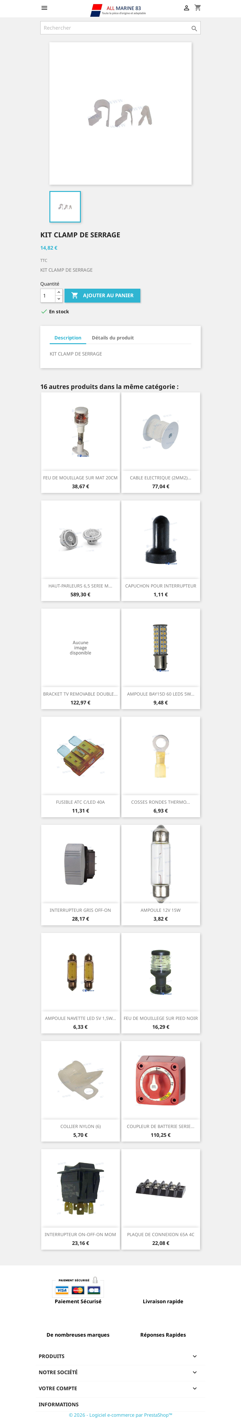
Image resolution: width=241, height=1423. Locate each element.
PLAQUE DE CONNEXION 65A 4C (160, 1234)
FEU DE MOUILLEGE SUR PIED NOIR (161, 1018)
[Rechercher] (120, 27)
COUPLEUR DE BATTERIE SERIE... (160, 1126)
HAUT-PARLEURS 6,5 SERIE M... (80, 586)
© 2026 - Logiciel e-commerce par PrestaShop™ (120, 1415)
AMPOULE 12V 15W (161, 910)
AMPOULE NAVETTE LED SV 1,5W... (80, 1018)
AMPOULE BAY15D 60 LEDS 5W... (160, 694)
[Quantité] (47, 296)
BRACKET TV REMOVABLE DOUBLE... (80, 694)
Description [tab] (67, 337)
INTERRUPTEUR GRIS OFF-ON (80, 910)
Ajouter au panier (102, 296)
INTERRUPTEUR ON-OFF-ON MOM (80, 1234)
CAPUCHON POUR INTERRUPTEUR (160, 586)
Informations (59, 1404)
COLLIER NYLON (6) (80, 1126)
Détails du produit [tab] (113, 337)
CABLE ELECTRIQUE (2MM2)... (160, 478)
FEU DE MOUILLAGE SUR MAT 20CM (80, 478)
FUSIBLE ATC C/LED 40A (80, 802)
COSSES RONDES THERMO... (160, 802)
